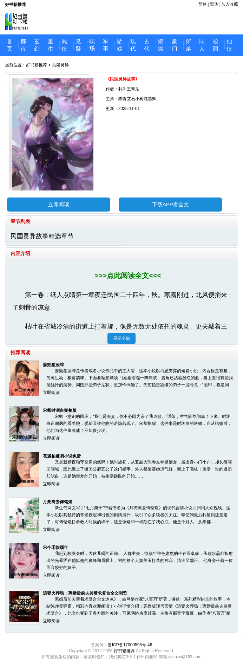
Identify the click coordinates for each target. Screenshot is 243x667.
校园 (215, 45)
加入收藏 (229, 4)
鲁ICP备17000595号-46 (130, 644)
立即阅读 (58, 204)
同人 (202, 45)
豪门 (174, 45)
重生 (50, 45)
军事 (106, 45)
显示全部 (121, 338)
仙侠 (229, 45)
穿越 (188, 45)
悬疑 (78, 45)
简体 (202, 4)
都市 (23, 45)
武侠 (64, 45)
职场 (92, 45)
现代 (133, 45)
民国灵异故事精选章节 (42, 236)
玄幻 (37, 45)
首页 (9, 45)
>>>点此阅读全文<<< (127, 275)
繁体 (214, 4)
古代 (147, 45)
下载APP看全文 (170, 204)
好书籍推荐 (36, 65)
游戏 (119, 45)
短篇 (160, 45)
